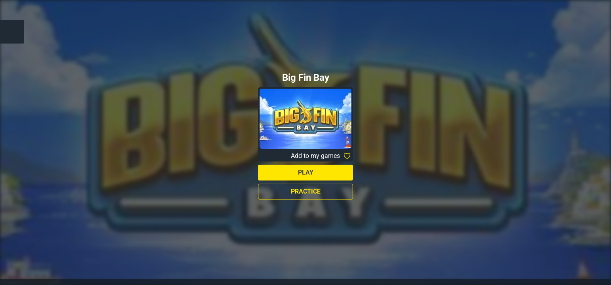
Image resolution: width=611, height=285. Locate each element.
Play (305, 172)
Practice (306, 191)
